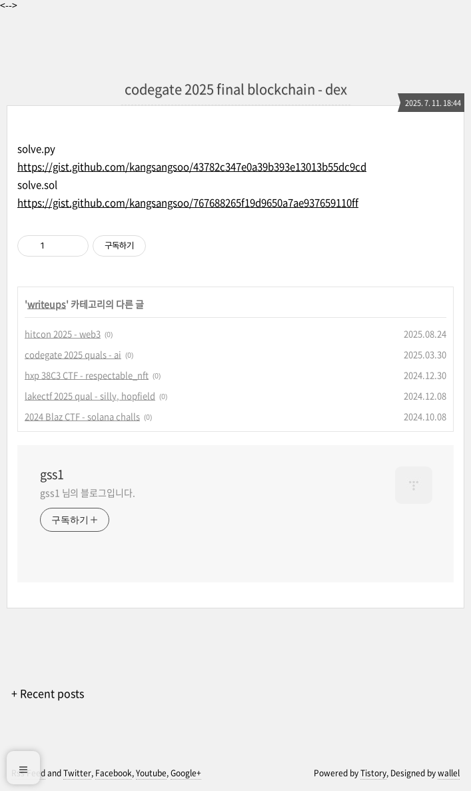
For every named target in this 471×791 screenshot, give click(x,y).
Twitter (77, 773)
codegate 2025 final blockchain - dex (236, 89)
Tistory (373, 773)
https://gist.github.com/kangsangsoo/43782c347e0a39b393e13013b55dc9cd (191, 166)
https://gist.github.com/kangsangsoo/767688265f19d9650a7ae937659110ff (187, 202)
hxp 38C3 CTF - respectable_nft (87, 375)
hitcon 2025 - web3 (63, 333)
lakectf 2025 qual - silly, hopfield (90, 395)
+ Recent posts (47, 693)
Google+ (186, 773)
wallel (449, 773)
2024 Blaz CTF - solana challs (82, 416)
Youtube (151, 773)
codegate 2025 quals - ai (73, 354)
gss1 (52, 474)
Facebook (113, 773)
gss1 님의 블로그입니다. (87, 492)
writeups (46, 304)
